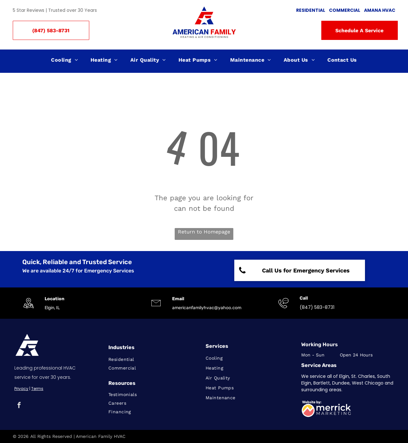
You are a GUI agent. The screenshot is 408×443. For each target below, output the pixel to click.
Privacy (21, 388)
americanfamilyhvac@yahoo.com (206, 307)
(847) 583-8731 (317, 307)
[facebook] (19, 406)
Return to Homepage (204, 232)
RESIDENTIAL (310, 10)
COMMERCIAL (344, 10)
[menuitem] (64, 60)
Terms (37, 388)
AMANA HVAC (379, 10)
